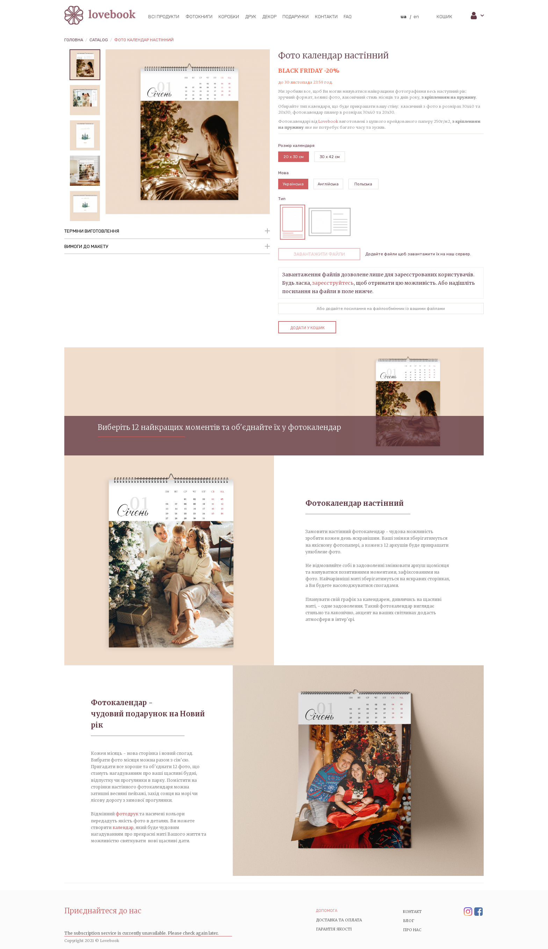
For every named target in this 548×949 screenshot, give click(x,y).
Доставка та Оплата (339, 920)
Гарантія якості (334, 929)
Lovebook (328, 121)
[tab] (167, 231)
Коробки (228, 16)
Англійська (328, 184)
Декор (269, 16)
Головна (73, 39)
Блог (408, 920)
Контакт (412, 911)
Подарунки (295, 16)
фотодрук (127, 813)
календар (123, 827)
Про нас (412, 929)
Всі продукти (163, 16)
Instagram (468, 912)
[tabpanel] (85, 64)
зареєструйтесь (333, 283)
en (416, 16)
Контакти (326, 16)
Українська (293, 184)
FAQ (348, 16)
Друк (250, 16)
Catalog (98, 39)
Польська (363, 184)
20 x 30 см (293, 157)
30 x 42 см (330, 157)
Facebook (478, 912)
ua (403, 16)
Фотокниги (199, 16)
